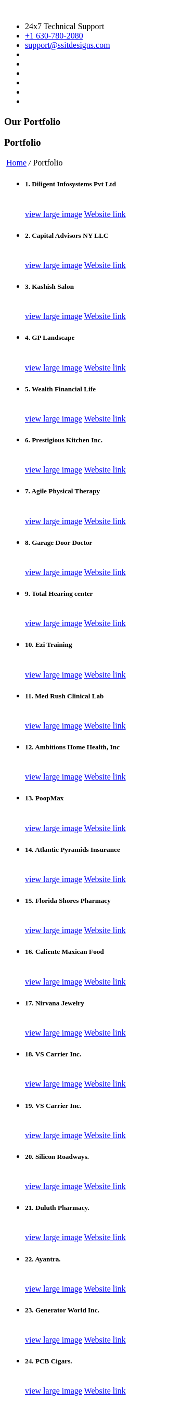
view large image (53, 214)
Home (16, 162)
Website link (105, 214)
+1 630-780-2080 (54, 35)
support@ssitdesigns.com (67, 45)
